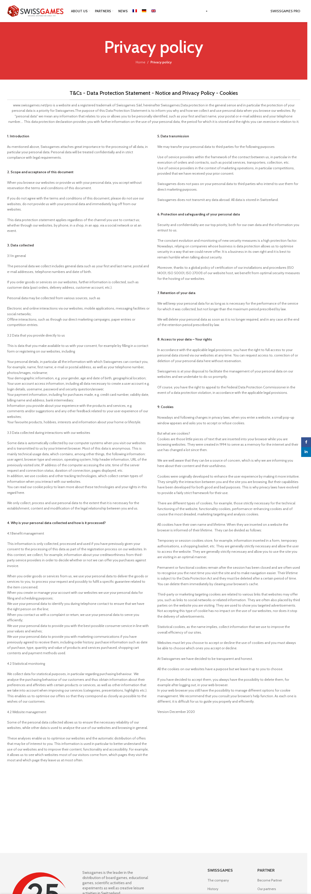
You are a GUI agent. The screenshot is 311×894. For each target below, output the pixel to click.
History (212, 889)
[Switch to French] (135, 11)
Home (140, 62)
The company (218, 880)
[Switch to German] (144, 11)
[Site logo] (35, 10)
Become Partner (269, 880)
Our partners (266, 889)
